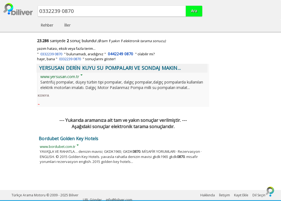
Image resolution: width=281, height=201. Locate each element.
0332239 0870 (51, 54)
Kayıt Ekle (241, 195)
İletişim (224, 195)
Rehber (47, 25)
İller (67, 25)
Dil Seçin (258, 195)
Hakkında (207, 195)
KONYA (43, 95)
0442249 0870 (120, 53)
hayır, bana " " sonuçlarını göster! (76, 59)
